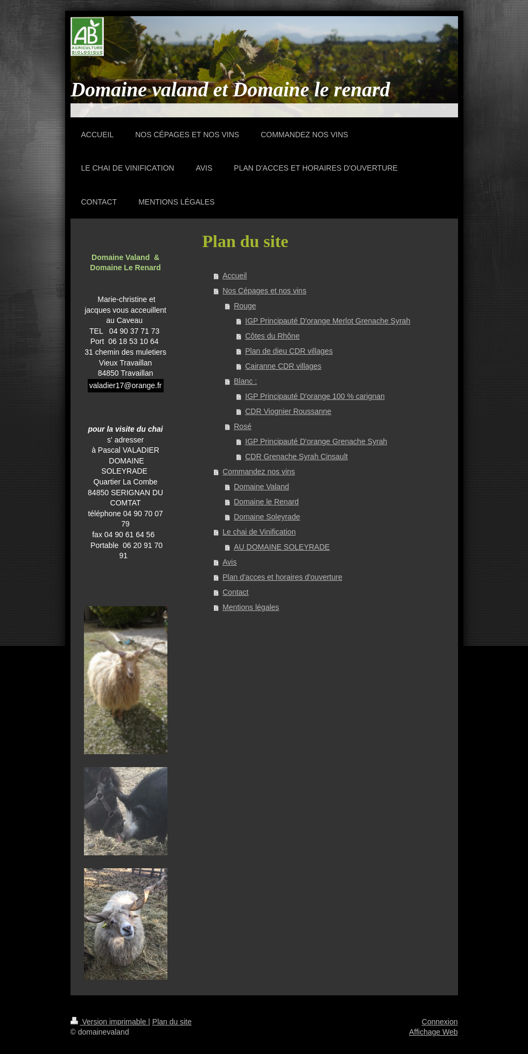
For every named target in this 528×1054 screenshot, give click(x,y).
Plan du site (172, 1021)
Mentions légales (251, 607)
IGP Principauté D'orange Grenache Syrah (316, 441)
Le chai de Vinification (259, 532)
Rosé (243, 426)
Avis (230, 562)
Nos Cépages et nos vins (265, 290)
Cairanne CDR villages (283, 366)
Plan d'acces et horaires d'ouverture (282, 577)
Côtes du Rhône (272, 336)
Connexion (440, 1021)
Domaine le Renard (266, 501)
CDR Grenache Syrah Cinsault (296, 456)
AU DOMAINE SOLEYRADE (282, 547)
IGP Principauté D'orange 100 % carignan (315, 396)
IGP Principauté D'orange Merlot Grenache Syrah (328, 321)
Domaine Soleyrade (267, 516)
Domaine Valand (261, 486)
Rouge (245, 305)
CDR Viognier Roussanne (288, 411)
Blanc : (245, 381)
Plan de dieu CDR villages (289, 351)
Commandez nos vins (259, 471)
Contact (236, 592)
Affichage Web (433, 1032)
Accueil (235, 275)
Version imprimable (110, 1021)
